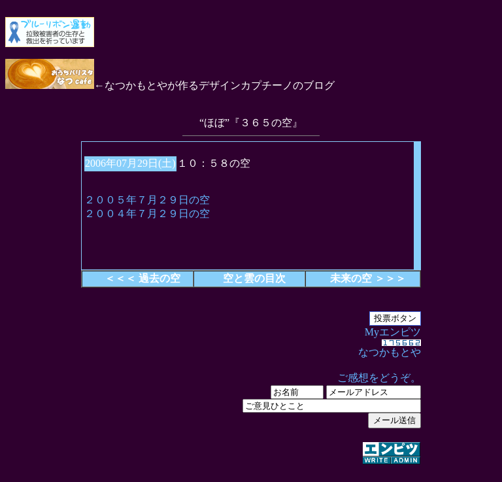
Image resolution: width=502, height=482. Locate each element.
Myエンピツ (251, 396)
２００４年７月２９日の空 (147, 213)
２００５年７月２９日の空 (147, 199)
